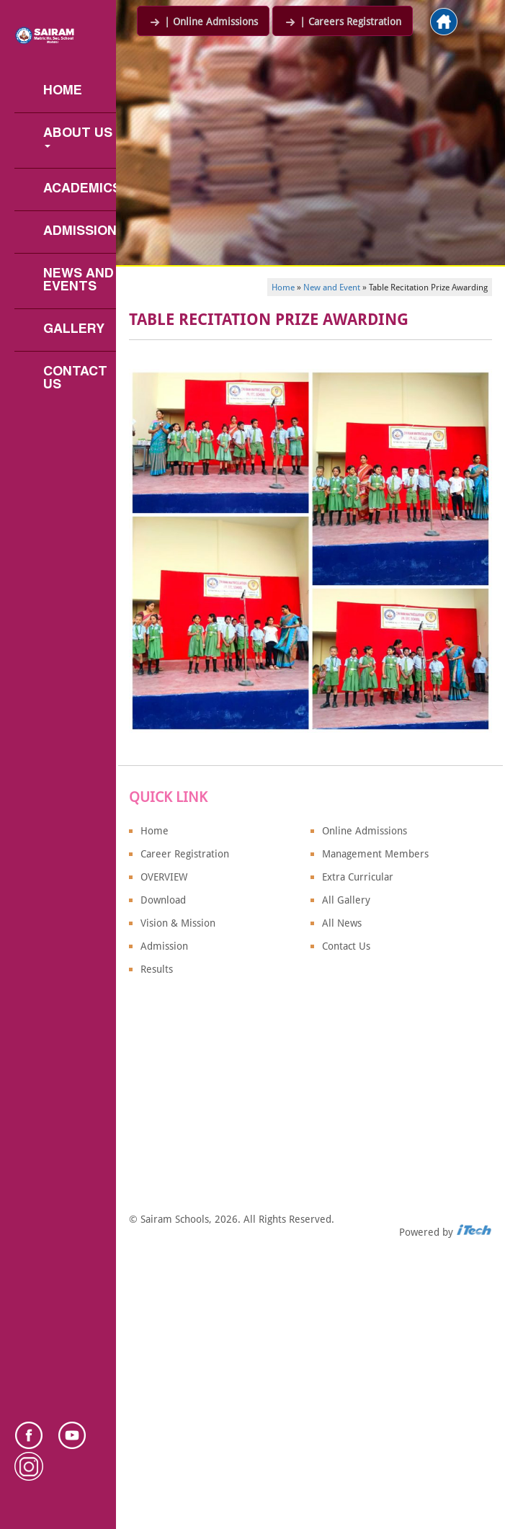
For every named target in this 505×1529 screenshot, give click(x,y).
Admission (79, 232)
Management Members (375, 854)
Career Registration (184, 854)
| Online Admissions (203, 21)
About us (79, 138)
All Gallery (346, 900)
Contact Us (77, 378)
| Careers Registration (342, 21)
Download (163, 900)
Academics (79, 189)
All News (342, 923)
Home (62, 91)
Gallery (73, 330)
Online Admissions (364, 831)
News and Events (79, 280)
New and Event (331, 287)
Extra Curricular (357, 877)
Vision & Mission (177, 923)
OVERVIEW (163, 877)
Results (156, 969)
